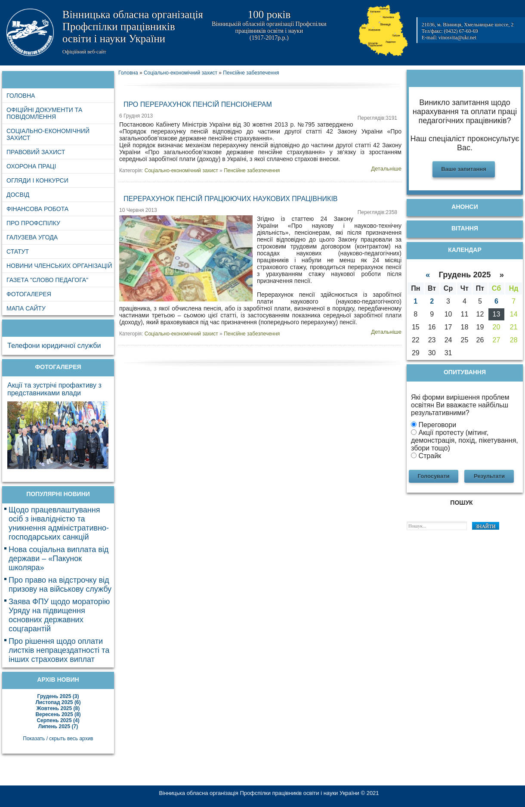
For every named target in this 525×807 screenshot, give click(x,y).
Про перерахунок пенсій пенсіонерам (198, 104)
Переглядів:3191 (377, 118)
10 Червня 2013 (138, 210)
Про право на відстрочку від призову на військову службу (60, 584)
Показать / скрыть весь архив (58, 739)
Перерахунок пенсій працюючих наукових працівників (231, 198)
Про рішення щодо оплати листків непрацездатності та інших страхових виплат (59, 650)
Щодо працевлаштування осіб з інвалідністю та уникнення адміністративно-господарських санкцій (59, 523)
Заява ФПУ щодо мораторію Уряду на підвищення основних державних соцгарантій (59, 615)
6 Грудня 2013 (136, 116)
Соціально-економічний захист (181, 171)
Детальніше (386, 168)
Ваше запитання (463, 169)
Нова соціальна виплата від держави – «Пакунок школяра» (58, 558)
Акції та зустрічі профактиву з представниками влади (54, 389)
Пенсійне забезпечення (252, 171)
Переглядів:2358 (377, 212)
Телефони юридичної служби (54, 345)
